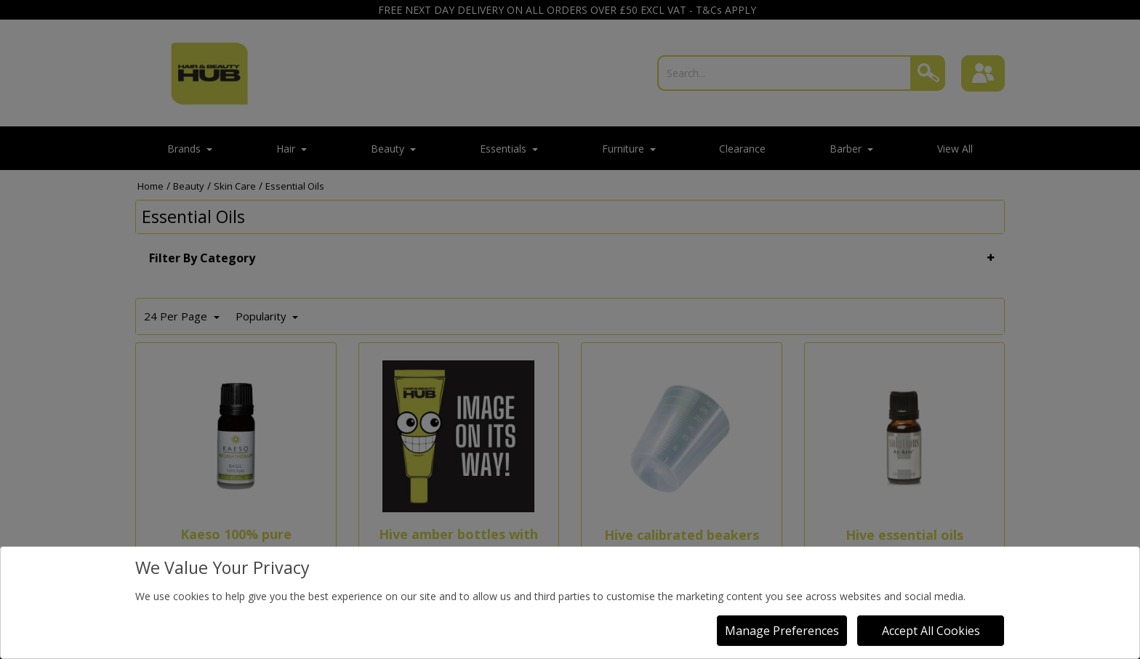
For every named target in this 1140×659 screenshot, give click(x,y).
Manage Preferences (782, 631)
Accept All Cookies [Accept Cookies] (931, 631)
